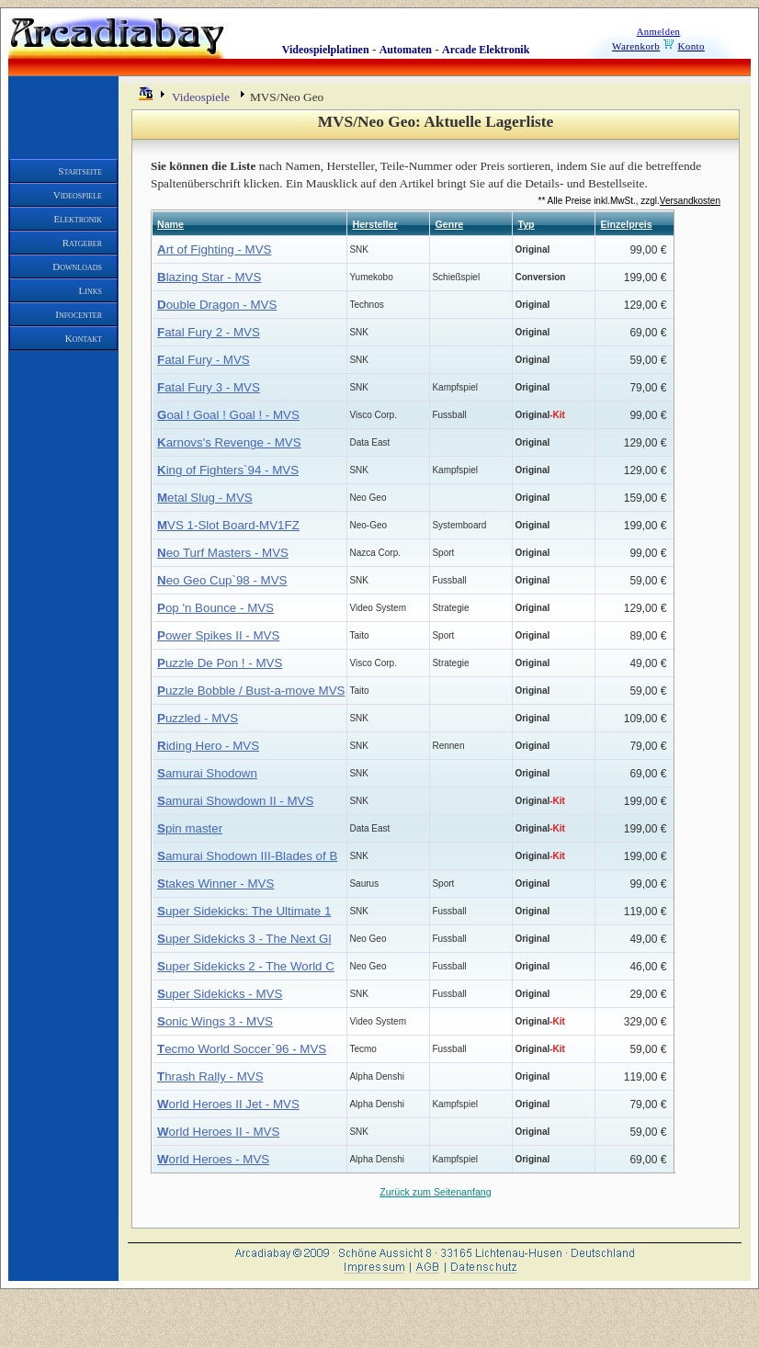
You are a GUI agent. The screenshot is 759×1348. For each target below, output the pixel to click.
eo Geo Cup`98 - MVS (222, 580)
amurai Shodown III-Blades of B (247, 856)
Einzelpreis (625, 224)
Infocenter (78, 314)
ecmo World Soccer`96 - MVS (241, 1049)
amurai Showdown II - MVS (235, 801)
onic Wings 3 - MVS (215, 1021)
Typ (525, 224)
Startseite (80, 170)
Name (170, 224)
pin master (189, 828)
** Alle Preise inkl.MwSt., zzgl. (629, 201)
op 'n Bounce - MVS (215, 608)
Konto (691, 45)
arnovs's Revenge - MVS (229, 442)
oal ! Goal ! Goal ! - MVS (228, 415)
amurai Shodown (207, 773)
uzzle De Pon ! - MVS (219, 663)
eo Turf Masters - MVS (223, 553)
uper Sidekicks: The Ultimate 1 (244, 911)
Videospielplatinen (325, 49)
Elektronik (78, 218)
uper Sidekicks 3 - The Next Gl (244, 939)
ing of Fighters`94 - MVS (228, 470)
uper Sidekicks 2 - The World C (245, 966)
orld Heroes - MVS (213, 1159)
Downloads (77, 266)
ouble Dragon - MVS (217, 305)
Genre (449, 224)
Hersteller (374, 224)
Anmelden (659, 32)
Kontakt (83, 338)
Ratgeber (82, 242)
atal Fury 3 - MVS (208, 387)
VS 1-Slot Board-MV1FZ (228, 525)
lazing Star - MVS (209, 277)
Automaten (406, 49)
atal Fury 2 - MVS (208, 332)
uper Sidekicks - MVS (219, 994)
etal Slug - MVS (205, 497)
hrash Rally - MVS (210, 1076)
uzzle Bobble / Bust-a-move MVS (251, 690)
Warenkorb (636, 45)
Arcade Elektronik (485, 49)
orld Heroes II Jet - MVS (228, 1104)
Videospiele (77, 194)
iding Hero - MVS (208, 746)
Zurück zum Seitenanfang (435, 1191)
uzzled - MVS (197, 718)
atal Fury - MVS (203, 360)
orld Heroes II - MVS (218, 1131)
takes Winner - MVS (215, 883)
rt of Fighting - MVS (214, 249)
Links (90, 290)
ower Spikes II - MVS (218, 635)
